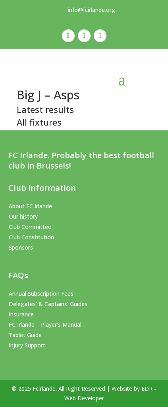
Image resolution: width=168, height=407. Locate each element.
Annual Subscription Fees (41, 293)
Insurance (21, 314)
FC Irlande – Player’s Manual (45, 324)
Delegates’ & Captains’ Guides (48, 304)
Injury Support (27, 345)
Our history (23, 216)
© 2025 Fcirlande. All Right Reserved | (62, 388)
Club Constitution (31, 237)
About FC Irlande (30, 206)
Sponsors (21, 247)
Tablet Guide (25, 335)
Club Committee (30, 227)
